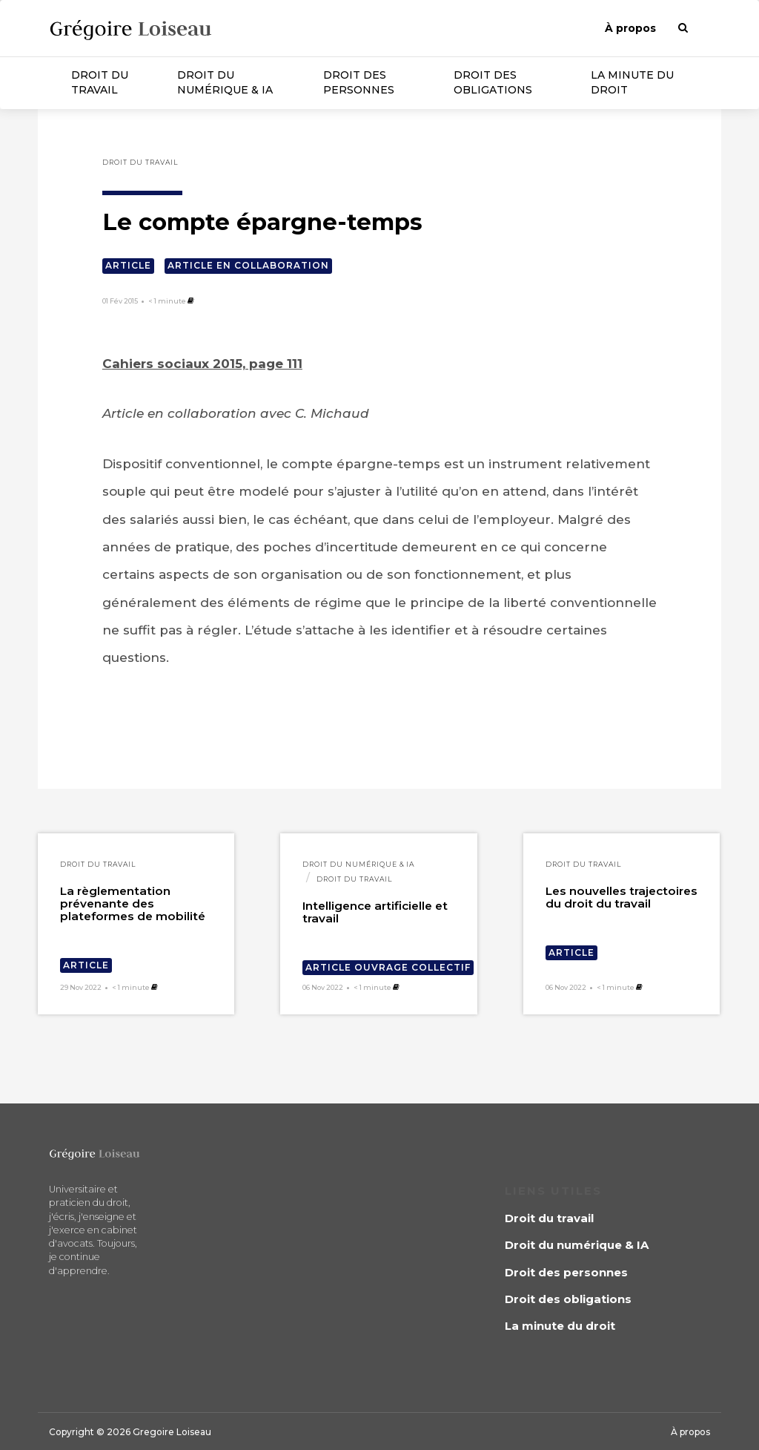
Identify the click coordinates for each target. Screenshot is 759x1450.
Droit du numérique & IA (225, 82)
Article (128, 265)
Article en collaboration (248, 265)
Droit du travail (99, 82)
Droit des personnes (358, 82)
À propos (630, 28)
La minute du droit (632, 82)
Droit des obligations (493, 82)
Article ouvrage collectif (388, 967)
